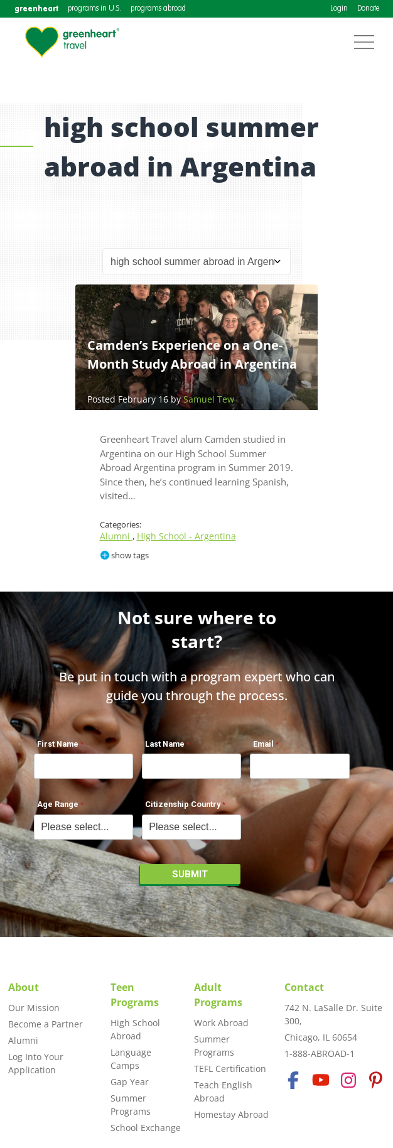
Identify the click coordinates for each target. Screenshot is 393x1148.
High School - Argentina (186, 536)
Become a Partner (45, 1024)
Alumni (116, 536)
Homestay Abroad (231, 1114)
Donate (368, 9)
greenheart (36, 8)
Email (263, 744)
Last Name (165, 744)
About (23, 987)
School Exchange (145, 1128)
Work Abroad (221, 1023)
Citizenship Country (182, 804)
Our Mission (34, 1008)
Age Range (57, 804)
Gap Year (129, 1082)
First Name (57, 744)
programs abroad (158, 9)
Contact (304, 987)
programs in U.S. (94, 9)
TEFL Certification (230, 1069)
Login (339, 9)
